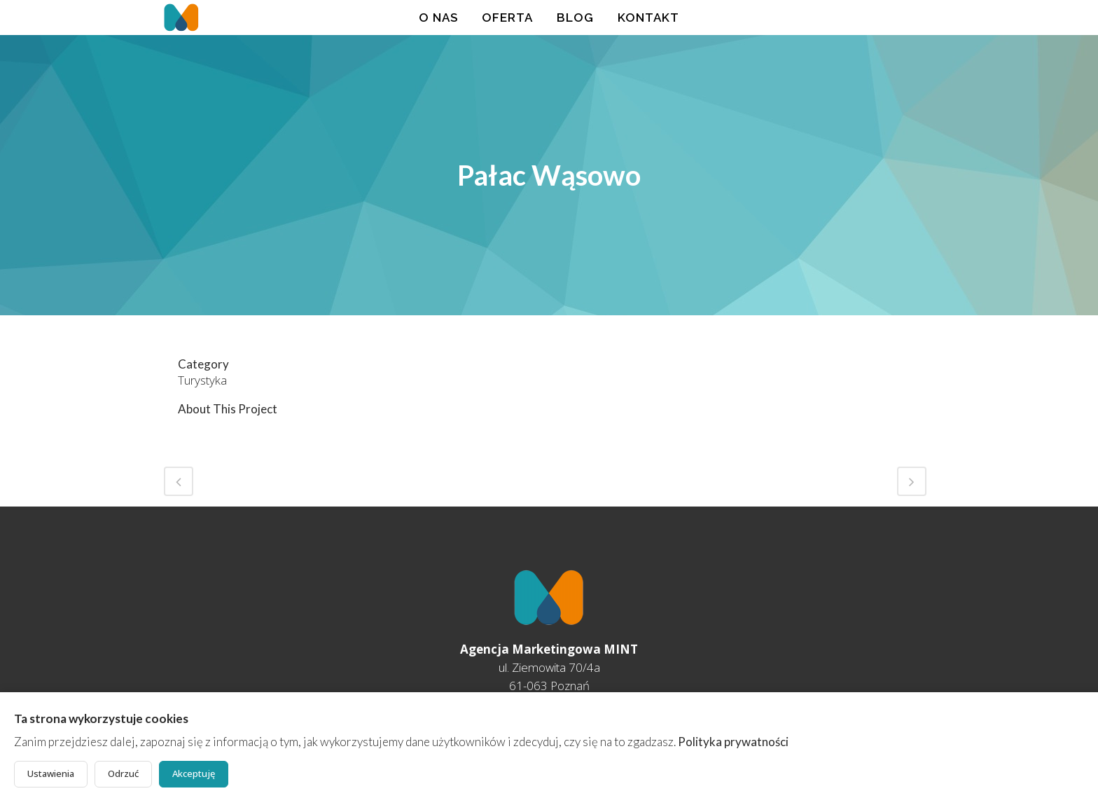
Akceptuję (193, 773)
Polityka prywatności (733, 741)
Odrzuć (123, 773)
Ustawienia (50, 773)
